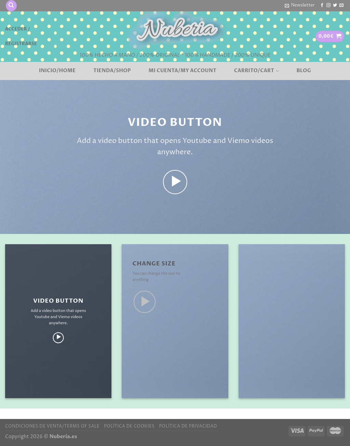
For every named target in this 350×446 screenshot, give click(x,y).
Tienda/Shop (112, 71)
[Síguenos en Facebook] (322, 5)
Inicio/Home (57, 71)
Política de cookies (129, 426)
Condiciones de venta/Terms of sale (52, 426)
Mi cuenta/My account (183, 71)
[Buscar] (11, 5)
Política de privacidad (188, 426)
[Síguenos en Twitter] (335, 5)
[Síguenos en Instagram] (328, 5)
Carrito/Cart (256, 70)
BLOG (303, 71)
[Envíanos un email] (341, 5)
